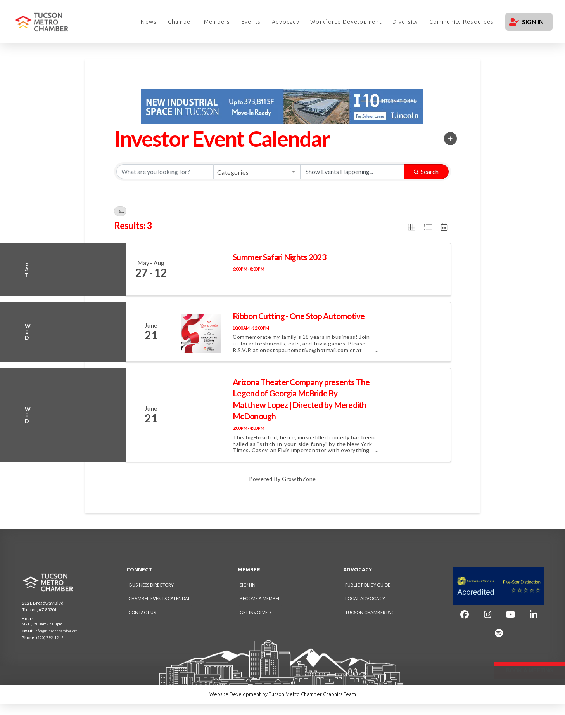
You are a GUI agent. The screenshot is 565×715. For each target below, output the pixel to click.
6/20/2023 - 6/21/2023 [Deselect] (122, 211)
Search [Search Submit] (426, 171)
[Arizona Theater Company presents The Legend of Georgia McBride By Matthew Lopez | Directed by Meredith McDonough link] (200, 415)
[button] (450, 138)
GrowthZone (299, 479)
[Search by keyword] (165, 171)
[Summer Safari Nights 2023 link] (200, 269)
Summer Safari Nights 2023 (279, 257)
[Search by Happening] (352, 171)
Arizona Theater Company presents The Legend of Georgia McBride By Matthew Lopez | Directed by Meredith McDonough (301, 399)
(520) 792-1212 (50, 637)
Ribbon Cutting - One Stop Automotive (299, 316)
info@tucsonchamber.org (56, 631)
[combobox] (257, 171)
